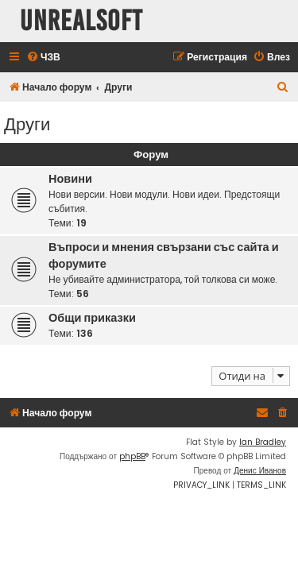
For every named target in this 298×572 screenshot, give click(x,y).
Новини (70, 179)
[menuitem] (43, 57)
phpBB (132, 456)
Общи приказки (92, 318)
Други (27, 122)
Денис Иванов (260, 471)
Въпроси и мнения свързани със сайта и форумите (163, 255)
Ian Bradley (262, 442)
